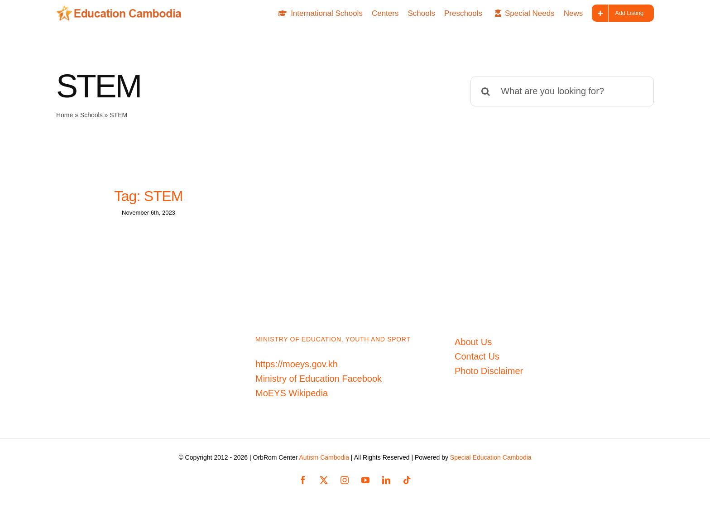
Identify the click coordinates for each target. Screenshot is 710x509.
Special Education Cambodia (491, 457)
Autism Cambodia (324, 457)
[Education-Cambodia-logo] (122, 10)
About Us (473, 342)
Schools (91, 115)
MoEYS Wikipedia (291, 393)
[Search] (485, 91)
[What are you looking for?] (562, 91)
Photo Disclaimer (489, 371)
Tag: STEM (148, 196)
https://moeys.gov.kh (296, 364)
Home (64, 115)
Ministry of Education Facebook (318, 379)
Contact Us (477, 356)
